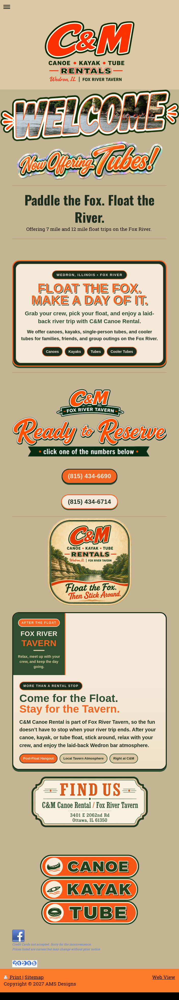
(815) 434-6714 (89, 501)
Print (13, 977)
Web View (163, 977)
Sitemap (34, 977)
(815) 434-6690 (89, 476)
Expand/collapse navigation (89, 6)
